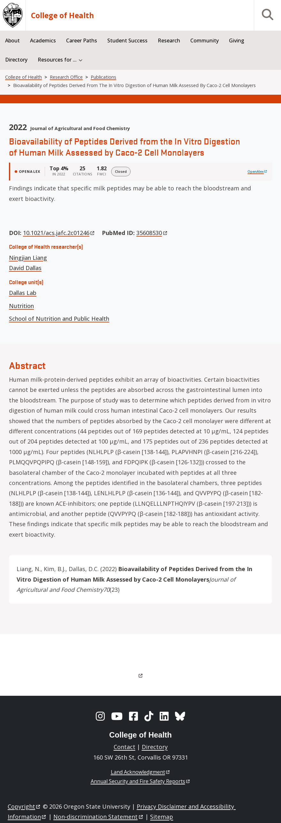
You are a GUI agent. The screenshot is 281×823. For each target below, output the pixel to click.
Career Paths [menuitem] (81, 40)
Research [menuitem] (169, 40)
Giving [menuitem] (236, 40)
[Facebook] (133, 716)
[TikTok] (148, 716)
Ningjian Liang (28, 257)
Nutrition (21, 306)
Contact (124, 747)
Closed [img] (121, 171)
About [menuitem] (12, 40)
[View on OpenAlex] (257, 171)
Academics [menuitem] (43, 40)
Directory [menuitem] (16, 59)
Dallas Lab (22, 293)
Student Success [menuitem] (127, 40)
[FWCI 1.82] (102, 171)
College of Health (62, 15)
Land (141, 771)
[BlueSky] (180, 716)
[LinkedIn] (164, 716)
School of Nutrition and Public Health (59, 318)
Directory (155, 747)
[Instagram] (100, 716)
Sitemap (161, 816)
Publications (103, 77)
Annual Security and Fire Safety (141, 781)
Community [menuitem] (204, 40)
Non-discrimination (98, 816)
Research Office (66, 77)
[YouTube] (117, 716)
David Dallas (25, 268)
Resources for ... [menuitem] (57, 59)
